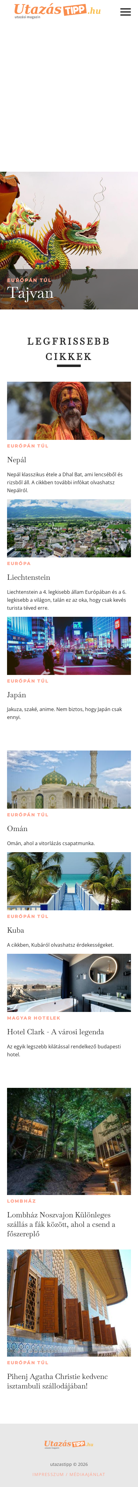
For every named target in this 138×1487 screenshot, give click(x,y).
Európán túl (29, 280)
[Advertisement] (69, 100)
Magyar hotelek (34, 1018)
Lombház (21, 1201)
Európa (19, 563)
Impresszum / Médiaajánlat (68, 1474)
